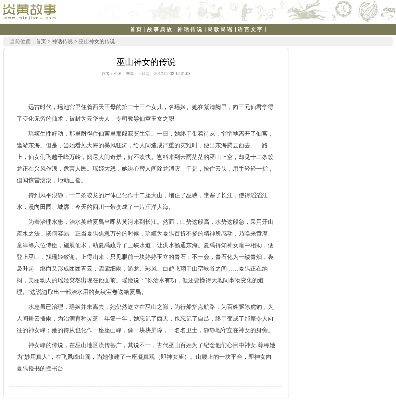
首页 (136, 29)
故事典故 (160, 29)
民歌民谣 (220, 29)
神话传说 (190, 29)
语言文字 (251, 29)
